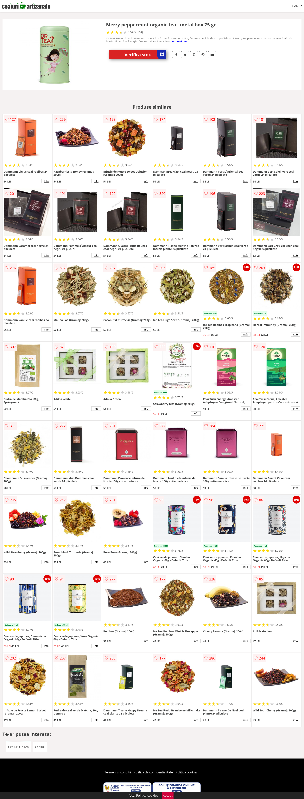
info (46, 181)
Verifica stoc (145, 54)
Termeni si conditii (117, 772)
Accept (168, 795)
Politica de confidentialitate (153, 772)
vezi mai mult (180, 41)
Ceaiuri (297, 6)
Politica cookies (187, 772)
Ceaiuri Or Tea (18, 747)
